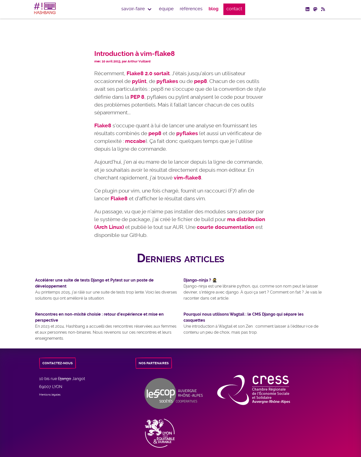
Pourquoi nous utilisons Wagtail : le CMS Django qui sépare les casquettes (244, 317)
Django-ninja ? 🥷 (200, 280)
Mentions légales (49, 394)
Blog (213, 8)
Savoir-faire (133, 8)
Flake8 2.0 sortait (148, 73)
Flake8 (102, 126)
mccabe (135, 141)
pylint (139, 81)
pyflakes (167, 81)
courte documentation (225, 227)
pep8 (200, 81)
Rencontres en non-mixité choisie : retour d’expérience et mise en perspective (99, 317)
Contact (234, 8)
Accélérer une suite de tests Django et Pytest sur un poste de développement (94, 283)
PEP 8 (137, 97)
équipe (166, 8)
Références (191, 8)
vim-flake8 (187, 178)
